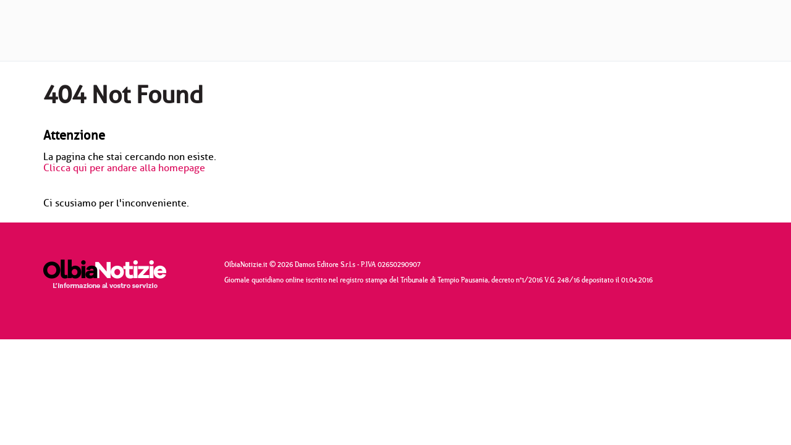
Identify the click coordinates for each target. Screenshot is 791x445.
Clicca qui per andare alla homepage (124, 168)
